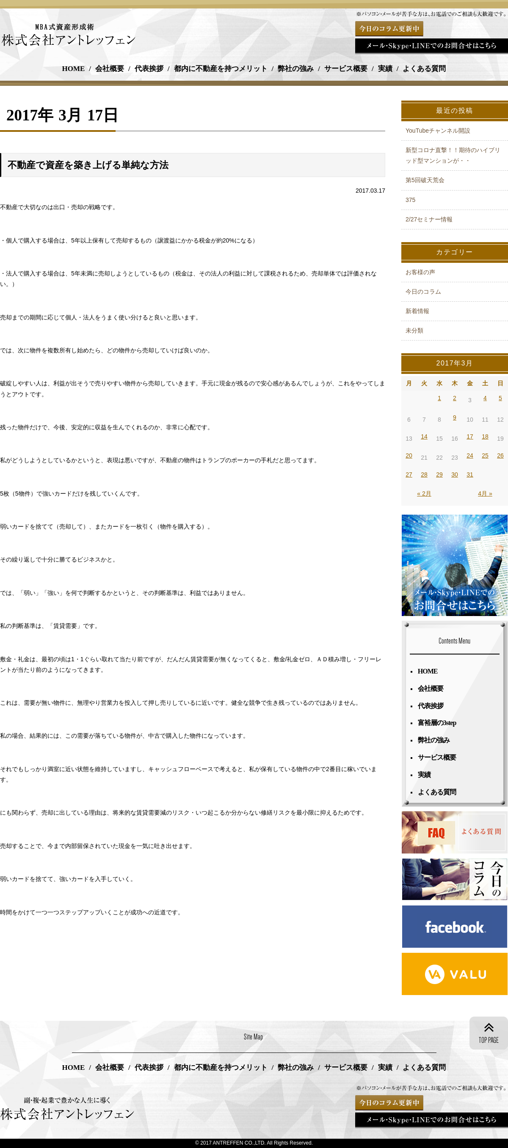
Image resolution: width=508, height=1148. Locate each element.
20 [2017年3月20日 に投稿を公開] (409, 455)
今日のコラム (423, 291)
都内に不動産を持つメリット (221, 69)
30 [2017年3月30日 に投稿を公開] (454, 474)
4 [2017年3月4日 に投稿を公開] (485, 398)
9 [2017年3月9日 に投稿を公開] (454, 417)
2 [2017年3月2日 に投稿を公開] (454, 398)
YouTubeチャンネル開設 (438, 130)
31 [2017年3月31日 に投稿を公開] (470, 474)
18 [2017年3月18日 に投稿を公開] (485, 436)
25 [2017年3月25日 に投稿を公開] (485, 455)
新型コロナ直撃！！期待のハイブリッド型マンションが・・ (453, 155)
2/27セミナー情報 (429, 219)
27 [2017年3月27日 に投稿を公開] (409, 474)
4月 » (485, 493)
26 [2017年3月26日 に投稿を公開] (500, 455)
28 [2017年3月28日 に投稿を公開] (424, 474)
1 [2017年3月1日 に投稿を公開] (439, 398)
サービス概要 (345, 69)
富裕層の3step (437, 722)
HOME (73, 69)
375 (410, 199)
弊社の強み (296, 69)
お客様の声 (420, 272)
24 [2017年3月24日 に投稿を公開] (470, 455)
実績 (385, 69)
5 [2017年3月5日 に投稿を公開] (500, 398)
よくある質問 (424, 69)
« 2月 (424, 493)
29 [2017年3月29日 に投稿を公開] (439, 474)
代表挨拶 (149, 69)
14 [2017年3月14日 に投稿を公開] (424, 436)
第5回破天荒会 (425, 180)
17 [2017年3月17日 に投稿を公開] (470, 436)
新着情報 (417, 311)
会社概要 (109, 69)
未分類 (414, 330)
